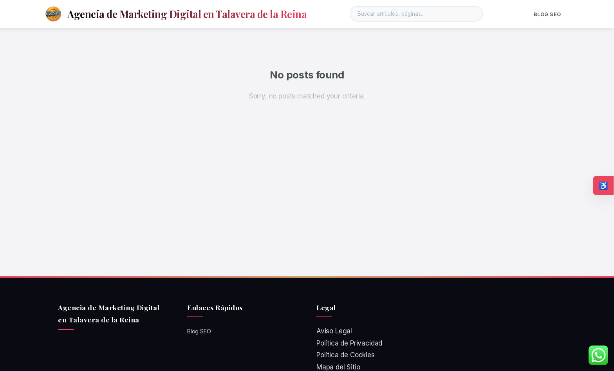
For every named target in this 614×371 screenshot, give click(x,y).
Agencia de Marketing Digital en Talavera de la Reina (187, 13)
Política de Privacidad (349, 343)
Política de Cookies (345, 355)
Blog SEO (547, 14)
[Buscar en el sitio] (416, 14)
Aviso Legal (334, 331)
